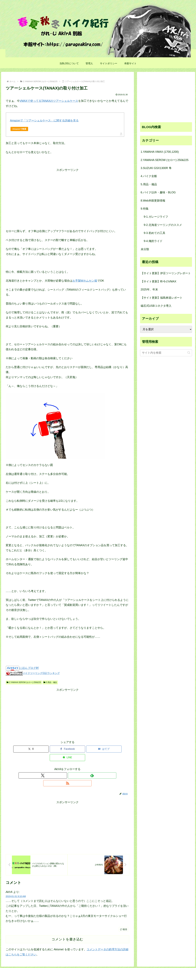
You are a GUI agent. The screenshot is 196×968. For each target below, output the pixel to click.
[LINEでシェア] (98, 749)
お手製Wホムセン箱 (84, 280)
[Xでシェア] (36, 749)
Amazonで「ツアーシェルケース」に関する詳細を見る (44, 120)
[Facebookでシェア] (57, 749)
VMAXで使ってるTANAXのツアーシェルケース (49, 100)
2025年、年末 (149, 289)
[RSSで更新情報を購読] (75, 767)
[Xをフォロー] (60, 767)
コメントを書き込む (67, 924)
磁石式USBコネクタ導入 (156, 305)
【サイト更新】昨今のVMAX (158, 281)
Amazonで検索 (19, 129)
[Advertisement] (67, 194)
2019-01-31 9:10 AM (16, 881)
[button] (189, 352)
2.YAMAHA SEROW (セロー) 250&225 (24, 682)
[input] (166, 352)
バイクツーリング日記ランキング (41, 673)
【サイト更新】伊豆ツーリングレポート (166, 273)
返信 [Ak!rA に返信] (123, 914)
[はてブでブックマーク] (78, 749)
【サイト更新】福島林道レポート (161, 297)
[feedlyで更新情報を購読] (67, 767)
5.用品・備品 (50, 682)
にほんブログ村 (29, 667)
